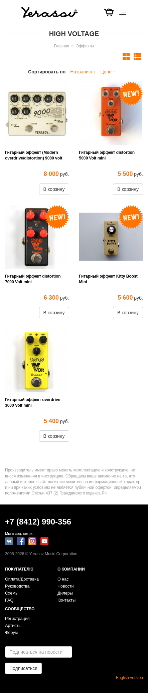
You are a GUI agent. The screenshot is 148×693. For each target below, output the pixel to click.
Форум (11, 632)
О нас (63, 579)
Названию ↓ (83, 71)
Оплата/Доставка (22, 579)
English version (129, 677)
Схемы (11, 593)
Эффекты (85, 46)
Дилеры (65, 593)
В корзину (54, 189)
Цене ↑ (107, 71)
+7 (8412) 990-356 (38, 521)
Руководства (17, 586)
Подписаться (23, 668)
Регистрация (17, 618)
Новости (65, 586)
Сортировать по (46, 71)
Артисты (13, 625)
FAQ (9, 600)
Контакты (66, 600)
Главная (61, 46)
